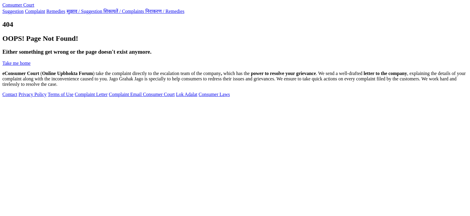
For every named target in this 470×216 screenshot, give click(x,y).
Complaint (35, 11)
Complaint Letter (91, 94)
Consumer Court (18, 5)
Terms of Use (60, 94)
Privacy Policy (33, 94)
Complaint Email (126, 94)
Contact (9, 94)
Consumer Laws (214, 94)
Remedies (55, 11)
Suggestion (13, 11)
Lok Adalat (187, 94)
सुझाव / (85, 11)
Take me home (16, 63)
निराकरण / (165, 11)
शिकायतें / (124, 11)
